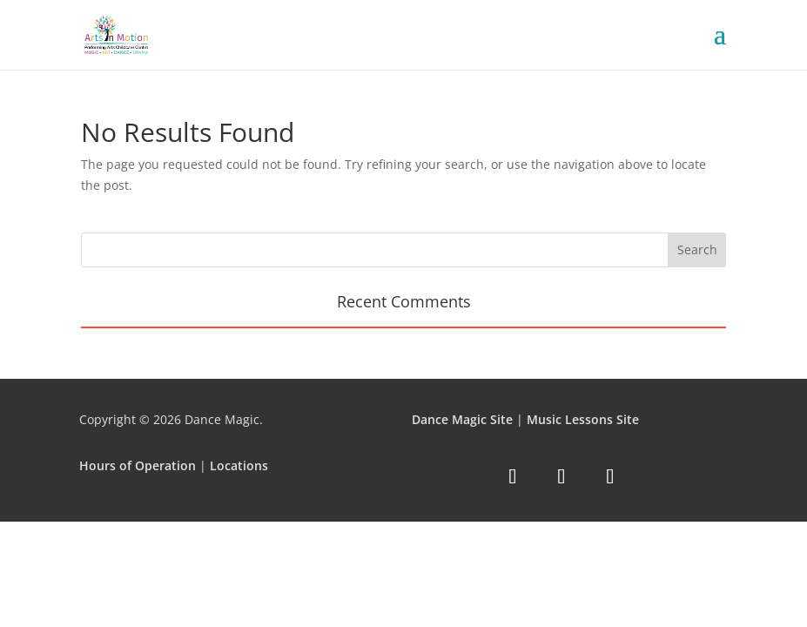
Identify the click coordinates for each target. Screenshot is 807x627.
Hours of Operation (137, 465)
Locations (239, 465)
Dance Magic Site (462, 419)
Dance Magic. (224, 419)
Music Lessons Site (583, 419)
